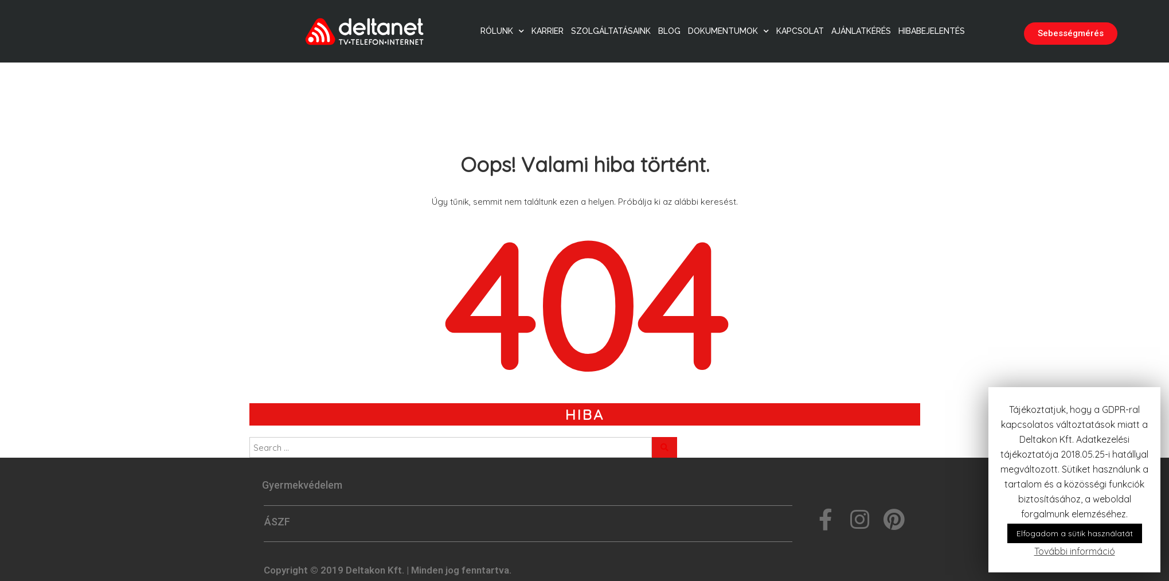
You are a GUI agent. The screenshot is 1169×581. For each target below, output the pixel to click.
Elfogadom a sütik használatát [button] (1074, 533)
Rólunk (502, 31)
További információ (1074, 551)
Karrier (547, 31)
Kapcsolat (800, 31)
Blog (669, 31)
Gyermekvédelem (302, 485)
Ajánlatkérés (861, 31)
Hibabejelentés (931, 31)
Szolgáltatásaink (611, 31)
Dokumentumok (728, 31)
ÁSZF (277, 522)
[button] (1070, 33)
